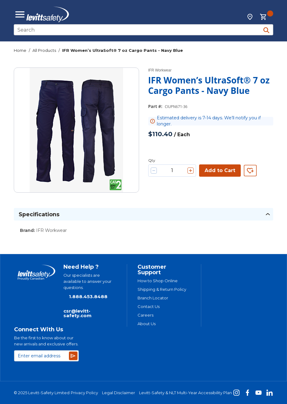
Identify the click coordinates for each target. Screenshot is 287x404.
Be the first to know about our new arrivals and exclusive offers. (46, 340)
